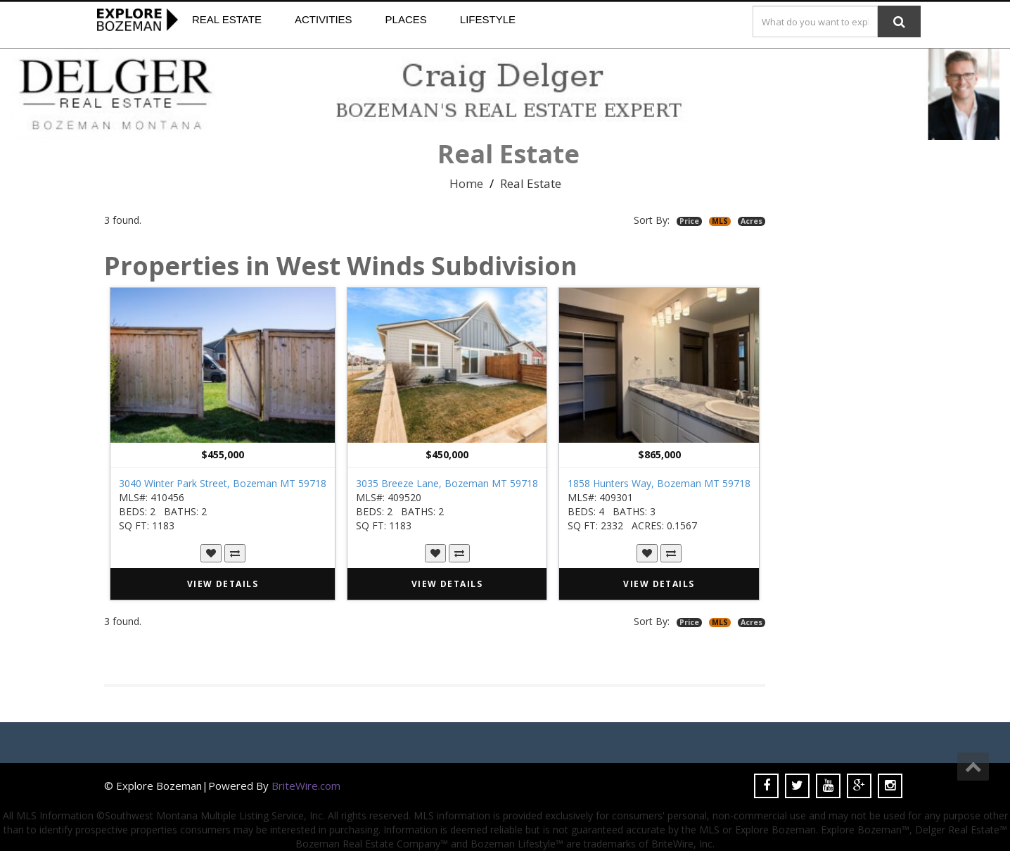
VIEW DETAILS (222, 584)
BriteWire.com (305, 785)
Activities (323, 19)
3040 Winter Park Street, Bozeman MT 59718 (222, 483)
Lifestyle (488, 19)
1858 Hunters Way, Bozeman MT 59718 (659, 483)
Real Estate (227, 19)
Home (466, 183)
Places (406, 19)
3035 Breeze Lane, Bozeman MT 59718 (447, 483)
